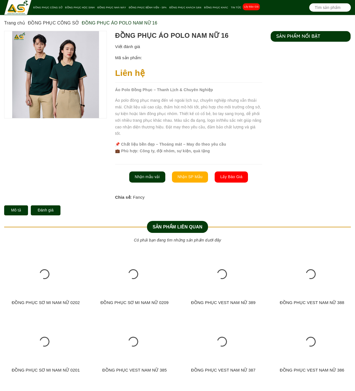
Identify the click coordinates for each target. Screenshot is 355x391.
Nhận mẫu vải (147, 177)
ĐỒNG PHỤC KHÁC (216, 7)
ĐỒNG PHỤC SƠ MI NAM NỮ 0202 (46, 302)
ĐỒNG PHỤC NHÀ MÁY (111, 7)
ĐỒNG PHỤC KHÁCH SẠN (185, 7)
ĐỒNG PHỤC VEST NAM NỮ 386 (312, 370)
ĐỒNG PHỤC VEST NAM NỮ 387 (223, 370)
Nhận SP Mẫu (190, 177)
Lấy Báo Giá (251, 6)
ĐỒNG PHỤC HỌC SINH (80, 7)
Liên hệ (130, 73)
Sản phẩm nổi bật (298, 36)
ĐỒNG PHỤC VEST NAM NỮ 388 (312, 302)
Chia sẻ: (123, 197)
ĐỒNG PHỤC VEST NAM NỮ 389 (223, 302)
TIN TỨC (236, 7)
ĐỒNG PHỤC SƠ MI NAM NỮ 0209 (134, 302)
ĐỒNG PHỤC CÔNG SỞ (47, 7)
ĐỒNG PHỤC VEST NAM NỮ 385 (134, 370)
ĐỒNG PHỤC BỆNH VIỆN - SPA (148, 7)
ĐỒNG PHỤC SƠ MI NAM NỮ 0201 (46, 370)
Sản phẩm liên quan (177, 227)
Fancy (138, 197)
